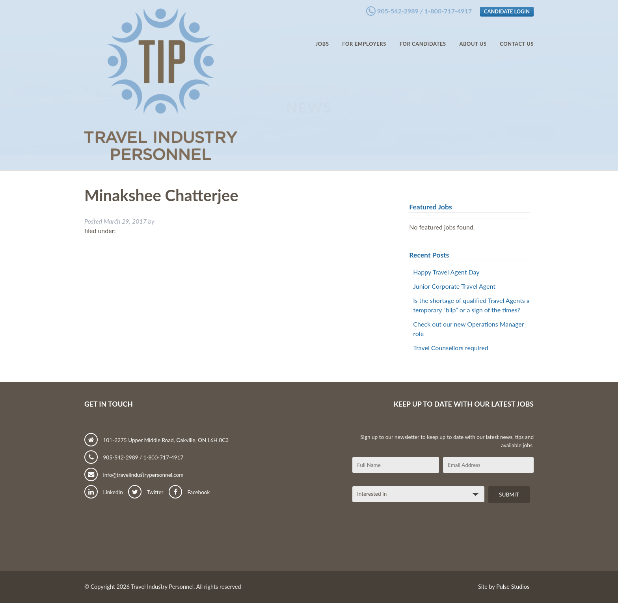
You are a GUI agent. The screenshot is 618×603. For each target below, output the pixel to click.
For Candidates (423, 35)
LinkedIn (103, 492)
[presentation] (412, 539)
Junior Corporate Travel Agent (454, 286)
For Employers (364, 35)
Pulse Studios (512, 586)
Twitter (145, 492)
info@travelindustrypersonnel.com (134, 475)
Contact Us (517, 35)
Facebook (189, 492)
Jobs (322, 35)
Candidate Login (507, 9)
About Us (472, 35)
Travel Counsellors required (450, 347)
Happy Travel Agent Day (446, 272)
